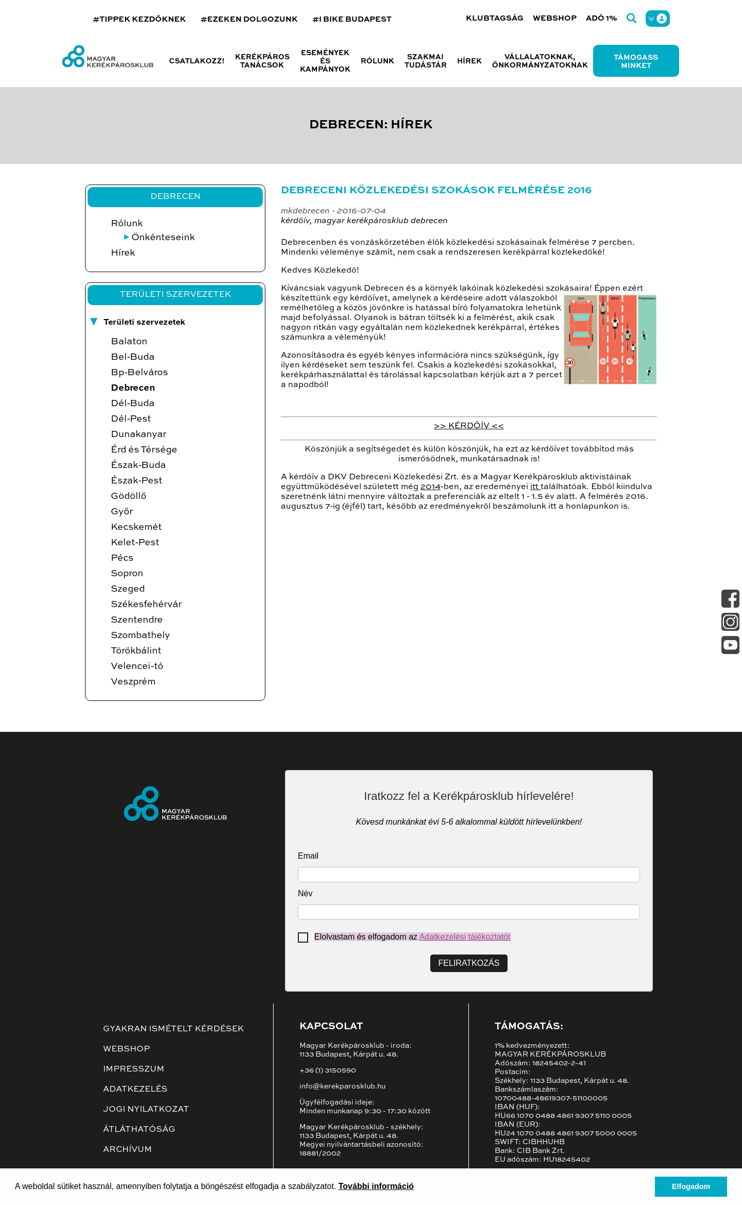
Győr (122, 511)
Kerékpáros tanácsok (262, 61)
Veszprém (133, 682)
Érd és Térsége (144, 450)
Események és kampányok (325, 61)
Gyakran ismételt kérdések (173, 1029)
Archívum (127, 1150)
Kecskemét (136, 527)
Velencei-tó (137, 666)
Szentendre (137, 620)
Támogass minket (636, 62)
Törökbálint (136, 651)
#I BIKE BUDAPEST (352, 19)
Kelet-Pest (135, 542)
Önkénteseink (163, 237)
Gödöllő (128, 496)
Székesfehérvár (146, 604)
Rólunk (127, 223)
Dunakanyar (138, 434)
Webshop (555, 18)
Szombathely (140, 635)
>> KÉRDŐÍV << (469, 426)
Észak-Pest (136, 481)
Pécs (122, 558)
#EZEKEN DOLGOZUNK (249, 19)
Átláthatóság (139, 1130)
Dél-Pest (131, 419)
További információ (376, 1186)
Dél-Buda (133, 403)
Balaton (129, 341)
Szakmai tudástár (425, 61)
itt (535, 487)
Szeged (128, 589)
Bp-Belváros (139, 372)
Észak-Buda (138, 465)
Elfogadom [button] (691, 1186)
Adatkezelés (135, 1089)
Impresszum (133, 1069)
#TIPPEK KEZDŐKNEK (139, 19)
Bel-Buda (133, 357)
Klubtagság (495, 18)
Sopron (127, 573)
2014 (430, 487)
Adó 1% (601, 18)
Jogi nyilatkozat (146, 1110)
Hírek (469, 61)
